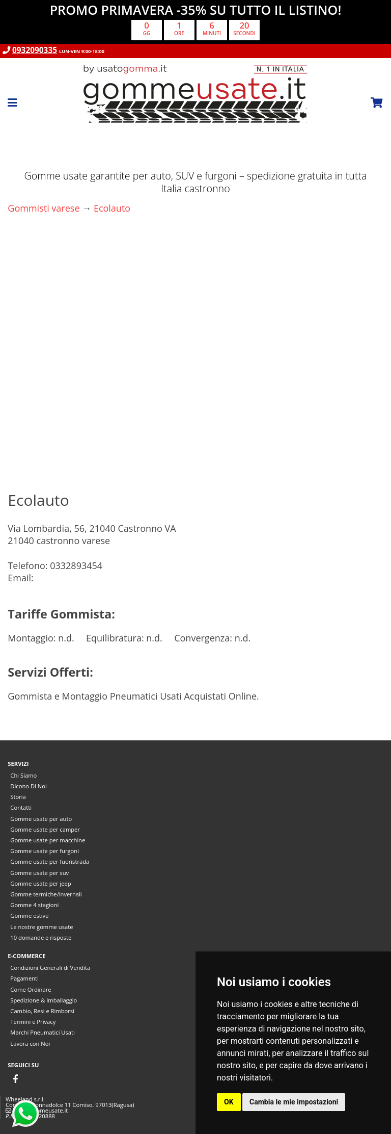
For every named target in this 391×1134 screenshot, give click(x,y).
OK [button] (229, 1102)
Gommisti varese (43, 208)
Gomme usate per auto (41, 818)
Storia (17, 797)
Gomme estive (29, 915)
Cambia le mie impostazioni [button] (293, 1102)
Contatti (21, 807)
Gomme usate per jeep (40, 883)
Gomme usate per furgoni (44, 851)
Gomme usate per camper (45, 829)
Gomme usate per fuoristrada (49, 861)
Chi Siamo (23, 775)
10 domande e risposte (40, 937)
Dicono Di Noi (28, 786)
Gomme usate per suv (39, 873)
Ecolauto (112, 208)
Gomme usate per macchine (47, 840)
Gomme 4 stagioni (34, 905)
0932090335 (34, 50)
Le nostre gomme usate (41, 927)
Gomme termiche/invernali (45, 894)
